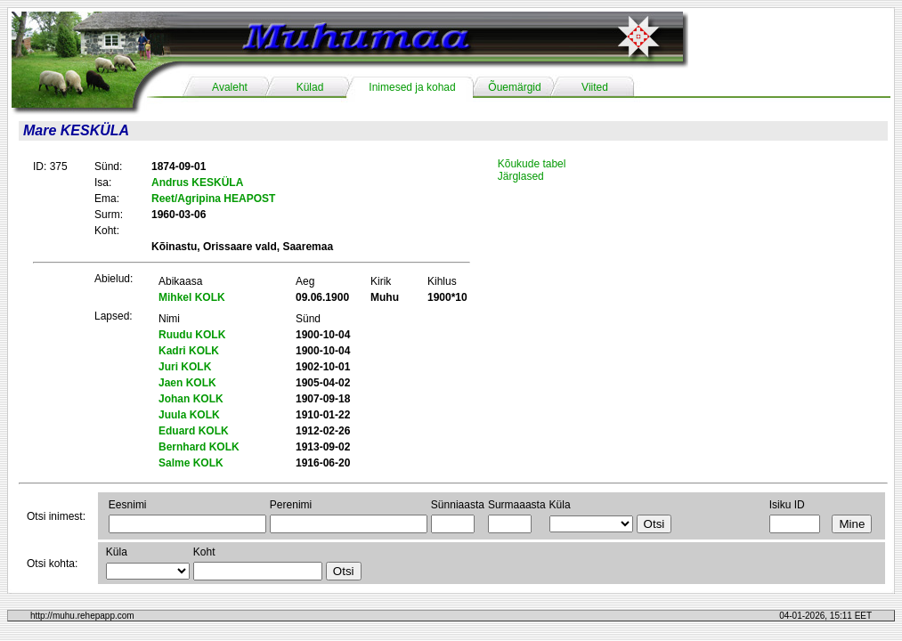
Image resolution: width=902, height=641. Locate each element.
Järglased (521, 176)
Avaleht (230, 87)
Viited (594, 87)
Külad (310, 87)
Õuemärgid (514, 87)
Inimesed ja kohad (412, 87)
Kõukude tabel (532, 164)
